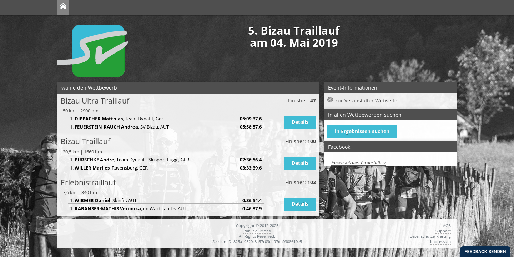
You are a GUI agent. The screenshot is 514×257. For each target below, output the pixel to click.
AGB (447, 225)
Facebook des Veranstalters (359, 162)
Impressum (440, 241)
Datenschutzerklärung (430, 236)
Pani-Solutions (257, 230)
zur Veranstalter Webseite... (368, 100)
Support (443, 230)
